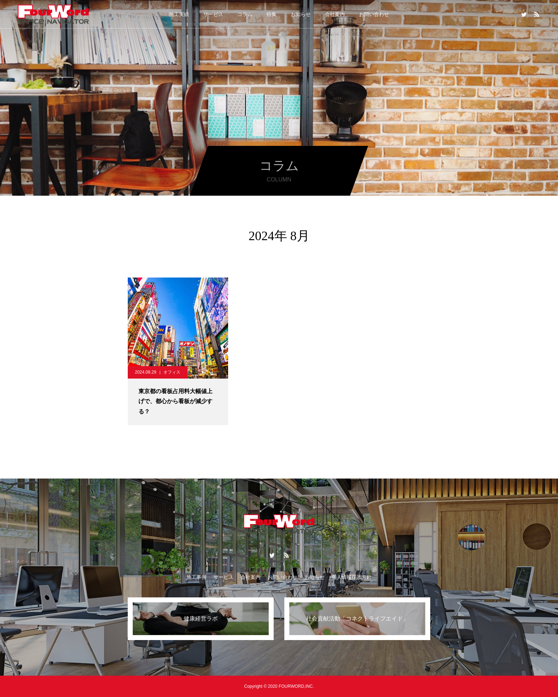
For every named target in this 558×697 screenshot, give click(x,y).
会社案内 (335, 14)
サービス (213, 14)
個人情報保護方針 (352, 577)
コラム (244, 14)
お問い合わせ (374, 14)
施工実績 (179, 14)
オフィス (171, 372)
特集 (272, 14)
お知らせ (301, 14)
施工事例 (196, 577)
